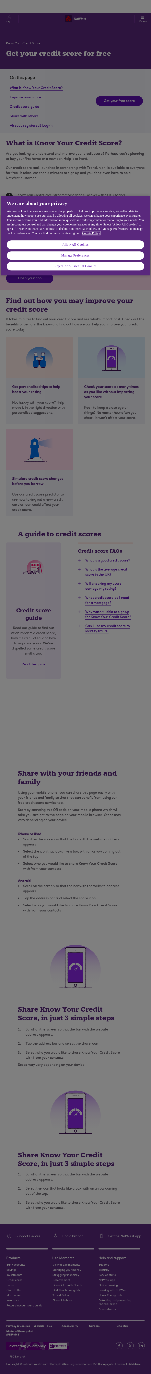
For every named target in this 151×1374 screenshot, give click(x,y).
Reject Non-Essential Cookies (75, 266)
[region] (75, 236)
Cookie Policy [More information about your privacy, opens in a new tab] (91, 233)
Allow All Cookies (75, 244)
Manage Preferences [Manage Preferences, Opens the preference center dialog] (75, 255)
